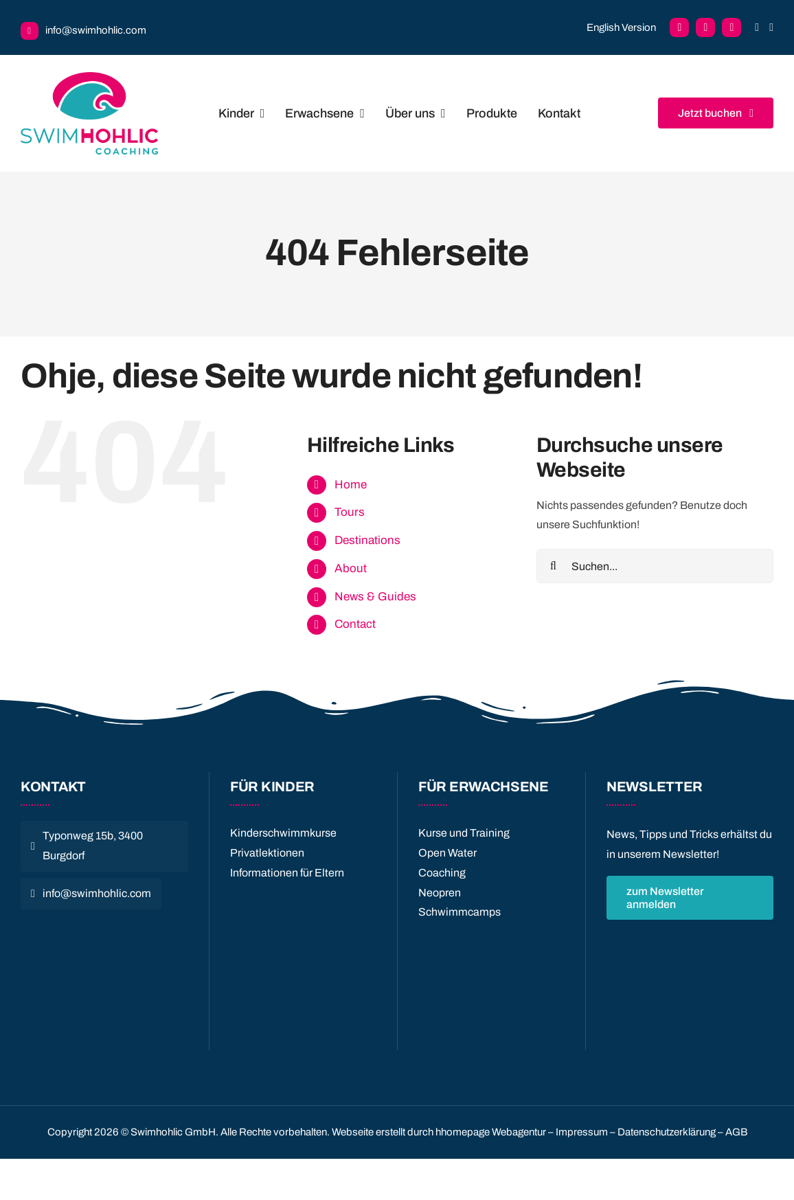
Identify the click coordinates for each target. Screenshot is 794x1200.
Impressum (582, 1132)
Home (350, 484)
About (350, 568)
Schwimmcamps (459, 912)
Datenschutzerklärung (666, 1132)
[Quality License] (303, 899)
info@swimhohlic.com (95, 30)
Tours (349, 512)
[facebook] (679, 27)
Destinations (367, 540)
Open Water (447, 853)
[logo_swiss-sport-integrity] (104, 957)
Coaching (442, 873)
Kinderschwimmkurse (283, 833)
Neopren (439, 892)
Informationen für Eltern (287, 873)
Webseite (353, 1132)
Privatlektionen (267, 853)
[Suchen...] (654, 566)
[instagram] (731, 27)
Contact (355, 624)
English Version (621, 27)
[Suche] (553, 566)
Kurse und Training (464, 833)
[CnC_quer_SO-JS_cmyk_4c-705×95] (104, 928)
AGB (736, 1132)
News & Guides (375, 596)
